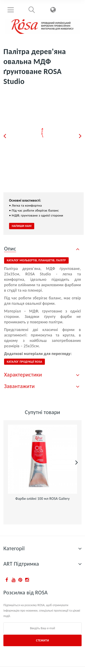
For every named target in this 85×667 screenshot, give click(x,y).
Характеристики (23, 374)
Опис (10, 248)
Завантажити (19, 386)
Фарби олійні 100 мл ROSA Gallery (42, 498)
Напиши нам (22, 226)
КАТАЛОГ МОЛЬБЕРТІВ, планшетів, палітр (36, 260)
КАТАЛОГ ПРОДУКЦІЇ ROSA (24, 361)
